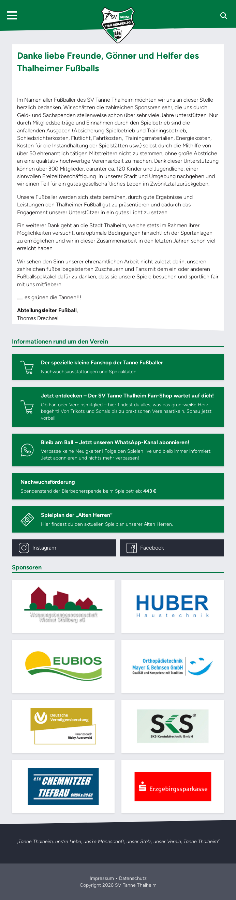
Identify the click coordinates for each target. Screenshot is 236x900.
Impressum (102, 878)
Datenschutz (133, 878)
